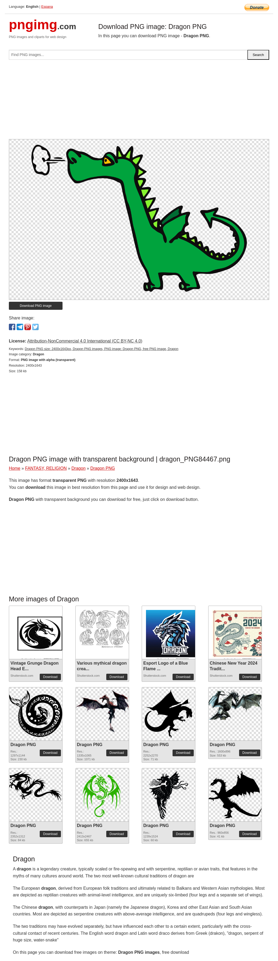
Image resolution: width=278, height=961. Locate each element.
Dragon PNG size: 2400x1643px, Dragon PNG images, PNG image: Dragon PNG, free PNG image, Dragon (101, 349)
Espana (47, 7)
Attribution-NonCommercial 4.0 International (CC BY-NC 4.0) (84, 341)
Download (50, 677)
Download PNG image (36, 306)
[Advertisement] (139, 101)
